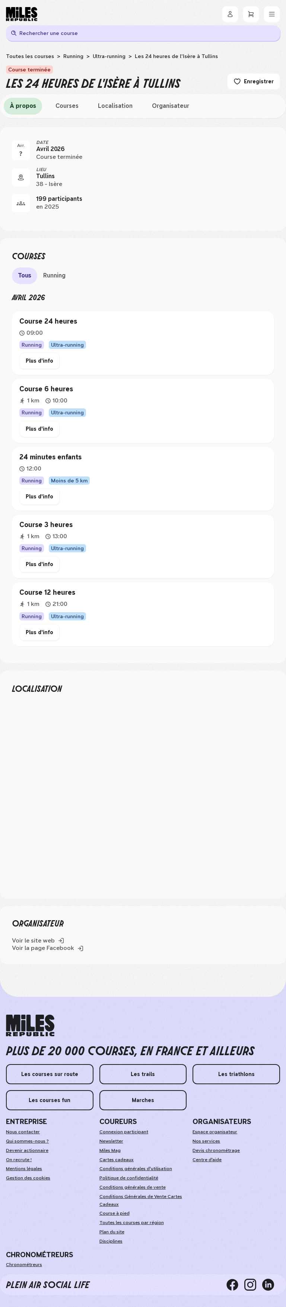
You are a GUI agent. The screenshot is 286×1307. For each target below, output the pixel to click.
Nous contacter (23, 1131)
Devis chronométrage (216, 1150)
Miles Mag (110, 1150)
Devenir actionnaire (27, 1150)
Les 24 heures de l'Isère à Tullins (176, 56)
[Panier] (251, 14)
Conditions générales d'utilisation (135, 1168)
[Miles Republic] (21, 14)
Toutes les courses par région (131, 1222)
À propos (23, 105)
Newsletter (111, 1141)
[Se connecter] (230, 14)
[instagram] (253, 1285)
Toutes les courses (30, 56)
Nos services (206, 1141)
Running (73, 56)
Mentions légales (24, 1168)
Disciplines (111, 1241)
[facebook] (235, 1285)
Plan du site (111, 1231)
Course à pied (114, 1213)
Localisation (115, 105)
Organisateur (170, 105)
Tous (24, 275)
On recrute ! (19, 1159)
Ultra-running (109, 56)
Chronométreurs (24, 1264)
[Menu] (272, 14)
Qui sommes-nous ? (27, 1141)
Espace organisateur (215, 1131)
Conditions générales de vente (132, 1187)
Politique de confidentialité (128, 1178)
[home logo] (30, 1026)
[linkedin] (271, 1285)
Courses (67, 105)
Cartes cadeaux (116, 1159)
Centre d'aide (207, 1159)
